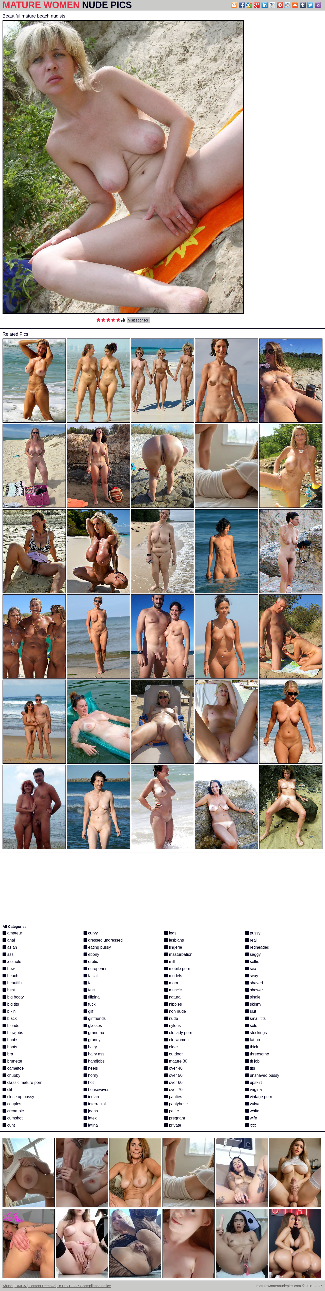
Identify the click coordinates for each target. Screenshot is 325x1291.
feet (89, 990)
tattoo (252, 1040)
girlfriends (95, 1018)
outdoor (173, 1054)
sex (250, 968)
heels (91, 1068)
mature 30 (175, 1061)
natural (172, 997)
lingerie (173, 947)
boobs (10, 1040)
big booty (13, 997)
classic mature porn (22, 1082)
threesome (257, 1054)
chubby (11, 1075)
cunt (9, 1125)
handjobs (94, 1061)
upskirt (253, 1082)
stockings (256, 1033)
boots (10, 1047)
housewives (96, 1089)
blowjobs (13, 1033)
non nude (175, 1011)
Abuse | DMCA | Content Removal (29, 1286)
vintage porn (258, 1097)
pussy (253, 933)
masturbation (178, 954)
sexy (251, 976)
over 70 (173, 1089)
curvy (91, 933)
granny (92, 1040)
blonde (11, 1025)
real (251, 940)
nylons (172, 1025)
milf (169, 961)
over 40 (173, 1068)
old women (176, 1040)
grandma (94, 1033)
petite (171, 1111)
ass (8, 954)
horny (91, 1075)
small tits (255, 1018)
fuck (90, 1004)
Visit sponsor (138, 320)
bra (8, 1054)
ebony (91, 954)
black (10, 1018)
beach (10, 976)
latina (91, 1125)
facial (91, 976)
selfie (252, 961)
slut (250, 1011)
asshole (12, 961)
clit (7, 1089)
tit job (252, 1061)
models (173, 976)
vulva (252, 1104)
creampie (13, 1111)
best (9, 990)
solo (251, 1025)
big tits (11, 1004)
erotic (91, 961)
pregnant (174, 1118)
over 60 (173, 1082)
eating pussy (97, 947)
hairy (90, 1047)
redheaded (257, 947)
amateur (12, 933)
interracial (95, 1104)
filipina (92, 997)
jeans (91, 1111)
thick (251, 1047)
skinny (253, 1004)
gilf (88, 1011)
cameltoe (13, 1068)
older (171, 1047)
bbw (9, 968)
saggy (253, 954)
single (253, 997)
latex (90, 1118)
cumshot (13, 1118)
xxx (250, 1125)
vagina (253, 1089)
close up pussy (18, 1097)
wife (251, 1118)
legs (170, 933)
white (252, 1111)
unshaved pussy (262, 1075)
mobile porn (177, 968)
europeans (95, 968)
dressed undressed (103, 940)
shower (254, 990)
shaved (254, 983)
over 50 (173, 1075)
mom (171, 983)
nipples (173, 1004)
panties (173, 1097)
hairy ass (94, 1054)
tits (250, 1068)
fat (88, 983)
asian (10, 947)
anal (9, 940)
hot (89, 1082)
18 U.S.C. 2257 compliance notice (84, 1286)
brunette (12, 1061)
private (172, 1125)
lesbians (174, 940)
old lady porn (178, 1033)
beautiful (13, 983)
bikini (10, 1011)
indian (91, 1097)
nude (171, 1018)
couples (12, 1104)
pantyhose (176, 1104)
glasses (93, 1025)
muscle (173, 990)
